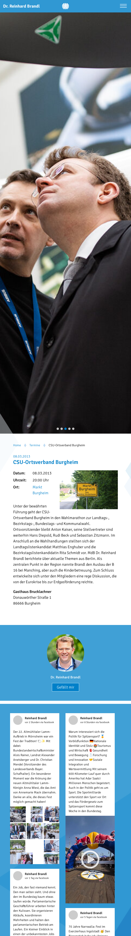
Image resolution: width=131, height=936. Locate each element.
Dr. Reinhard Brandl (65, 677)
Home (17, 445)
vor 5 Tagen (86, 917)
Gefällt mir (65, 687)
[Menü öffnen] (123, 6)
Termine (34, 445)
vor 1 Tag (30, 878)
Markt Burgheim (40, 490)
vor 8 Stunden (88, 722)
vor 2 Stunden (32, 722)
